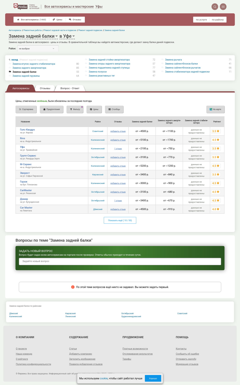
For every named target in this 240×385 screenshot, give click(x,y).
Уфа (22, 147)
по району (218, 19)
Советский (97, 131)
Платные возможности (135, 348)
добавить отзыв (118, 131)
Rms (22, 138)
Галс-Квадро (27, 129)
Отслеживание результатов (137, 353)
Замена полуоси (98, 71)
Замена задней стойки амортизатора (109, 59)
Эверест (25, 173)
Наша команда (24, 353)
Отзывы (75, 19)
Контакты (181, 348)
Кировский (97, 174)
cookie (104, 378)
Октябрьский (97, 157)
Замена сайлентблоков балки (181, 63)
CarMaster (26, 190)
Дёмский (97, 209)
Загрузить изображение (82, 359)
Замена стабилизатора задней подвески (187, 71)
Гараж (23, 181)
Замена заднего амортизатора (29, 68)
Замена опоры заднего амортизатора (109, 63)
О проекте (21, 348)
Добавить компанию (80, 353)
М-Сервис (26, 164)
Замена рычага (173, 59)
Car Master (26, 207)
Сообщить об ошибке (187, 353)
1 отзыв (118, 149)
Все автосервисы (31, 19)
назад (30, 59)
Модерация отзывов (187, 364)
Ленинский (70, 316)
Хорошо (153, 378)
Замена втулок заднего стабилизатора (34, 64)
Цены (57, 19)
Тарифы (126, 359)
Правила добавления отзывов (85, 364)
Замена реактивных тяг (102, 75)
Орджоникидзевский (131, 316)
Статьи (73, 348)
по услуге (201, 19)
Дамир (24, 199)
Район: (12, 48)
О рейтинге (22, 359)
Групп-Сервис (28, 155)
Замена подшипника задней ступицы (109, 67)
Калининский (98, 140)
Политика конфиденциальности (33, 364)
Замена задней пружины (26, 76)
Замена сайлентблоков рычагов (183, 67)
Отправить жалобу (186, 359)
